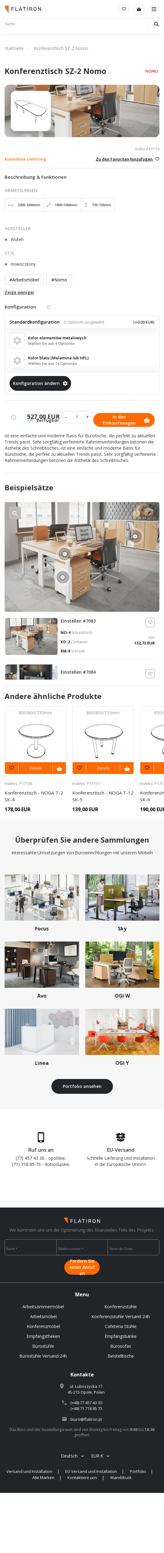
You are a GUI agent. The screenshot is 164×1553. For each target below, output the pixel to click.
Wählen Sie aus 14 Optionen (52, 363)
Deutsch (69, 1456)
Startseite (14, 48)
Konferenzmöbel (43, 1326)
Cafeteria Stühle (121, 1326)
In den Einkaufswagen (126, 420)
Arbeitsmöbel (43, 1316)
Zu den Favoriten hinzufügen (127, 159)
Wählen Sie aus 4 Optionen (51, 343)
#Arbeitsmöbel (24, 280)
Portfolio (138, 1471)
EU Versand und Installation (91, 1471)
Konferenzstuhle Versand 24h (120, 1316)
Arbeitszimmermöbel (43, 1307)
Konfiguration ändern (40, 383)
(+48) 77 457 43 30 (86, 1402)
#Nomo (59, 280)
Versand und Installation (29, 1471)
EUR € (97, 1456)
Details (36, 768)
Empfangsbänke (121, 1336)
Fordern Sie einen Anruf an (82, 1267)
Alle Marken (43, 1477)
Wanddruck (121, 1477)
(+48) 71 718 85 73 (86, 1408)
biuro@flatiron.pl (86, 1419)
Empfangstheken (43, 1336)
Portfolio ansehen (82, 1086)
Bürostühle (43, 1346)
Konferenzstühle (120, 1307)
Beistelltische (121, 1356)
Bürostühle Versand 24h (43, 1356)
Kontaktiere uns (82, 1477)
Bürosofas (120, 1346)
